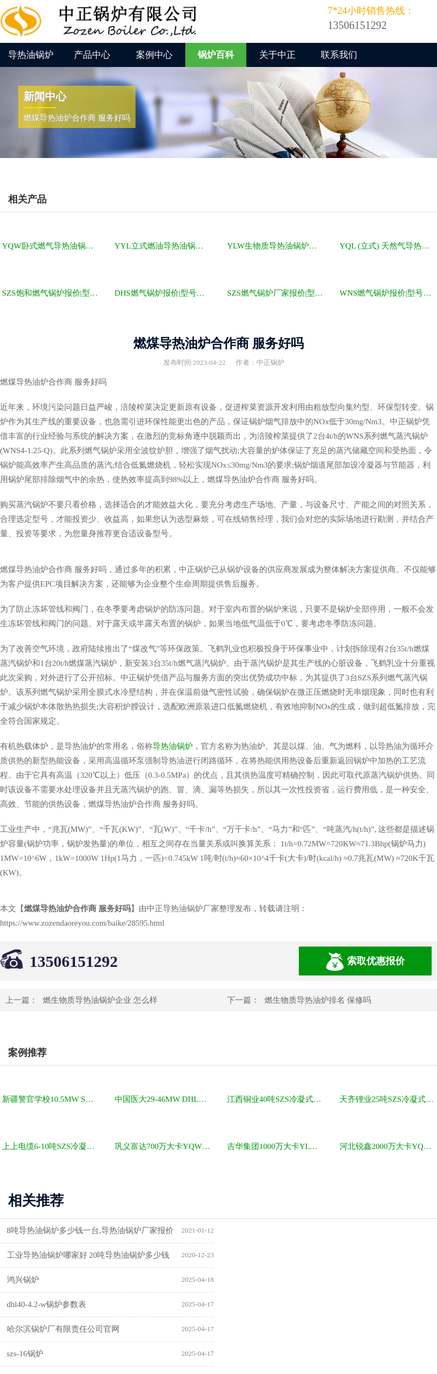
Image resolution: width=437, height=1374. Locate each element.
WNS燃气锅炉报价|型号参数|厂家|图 (388, 293)
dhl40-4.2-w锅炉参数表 (272, 1255)
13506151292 (73, 961)
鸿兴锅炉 (23, 1255)
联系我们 (339, 55)
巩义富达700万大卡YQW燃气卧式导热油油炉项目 (163, 1146)
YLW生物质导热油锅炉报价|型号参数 (276, 246)
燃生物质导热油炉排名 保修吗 (318, 1000)
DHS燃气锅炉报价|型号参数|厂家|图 (163, 293)
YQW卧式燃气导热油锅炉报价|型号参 (51, 246)
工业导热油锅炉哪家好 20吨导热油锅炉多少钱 (313, 1230)
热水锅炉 (248, 1329)
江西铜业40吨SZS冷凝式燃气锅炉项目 (276, 1099)
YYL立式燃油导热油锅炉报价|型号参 (163, 246)
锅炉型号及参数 (35, 1304)
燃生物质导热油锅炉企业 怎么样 (100, 1000)
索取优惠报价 (365, 961)
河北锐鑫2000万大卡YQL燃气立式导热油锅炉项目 (388, 1146)
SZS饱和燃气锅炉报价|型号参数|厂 (51, 293)
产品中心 (92, 55)
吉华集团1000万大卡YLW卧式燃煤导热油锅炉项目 (276, 1146)
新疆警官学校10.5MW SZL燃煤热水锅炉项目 (51, 1099)
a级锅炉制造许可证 (41, 1329)
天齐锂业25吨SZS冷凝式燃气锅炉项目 (388, 1099)
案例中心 (154, 55)
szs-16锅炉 (250, 1279)
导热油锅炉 (31, 55)
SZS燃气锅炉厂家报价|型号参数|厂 (276, 293)
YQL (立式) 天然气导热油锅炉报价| (388, 246)
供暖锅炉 (248, 1304)
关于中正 (277, 55)
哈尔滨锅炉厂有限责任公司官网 (63, 1279)
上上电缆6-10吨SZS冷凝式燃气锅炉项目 (51, 1146)
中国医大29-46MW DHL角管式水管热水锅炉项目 (163, 1099)
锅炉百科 (216, 55)
